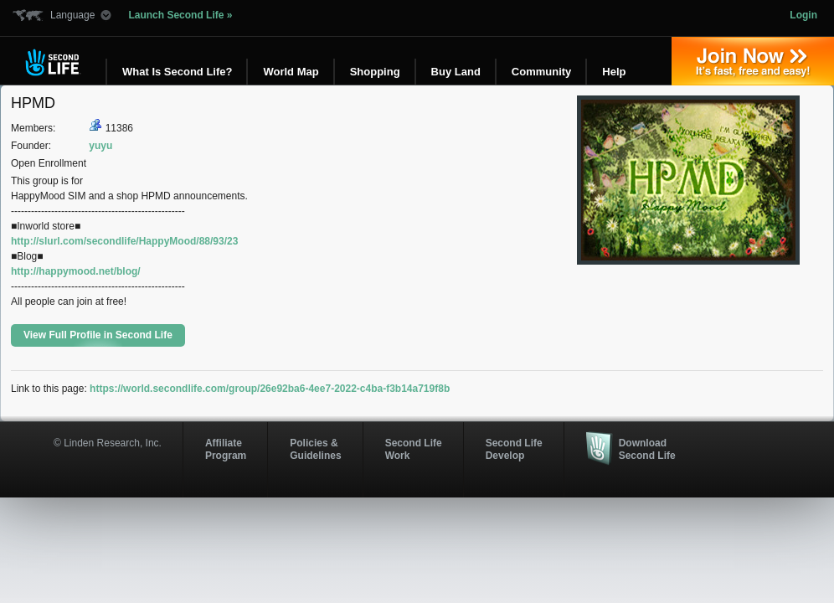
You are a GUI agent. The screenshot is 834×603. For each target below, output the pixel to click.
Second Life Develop (514, 449)
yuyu (100, 146)
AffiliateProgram (225, 449)
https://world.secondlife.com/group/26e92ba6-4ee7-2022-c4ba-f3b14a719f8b (270, 388)
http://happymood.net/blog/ (76, 271)
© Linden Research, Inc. (108, 443)
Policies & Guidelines (315, 449)
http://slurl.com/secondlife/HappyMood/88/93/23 (124, 241)
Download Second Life (647, 449)
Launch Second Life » (180, 15)
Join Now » (753, 61)
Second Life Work (413, 449)
